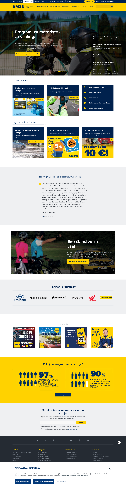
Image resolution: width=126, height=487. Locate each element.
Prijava (81, 423)
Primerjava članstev (71, 456)
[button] (112, 7)
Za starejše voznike (96, 108)
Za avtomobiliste (95, 92)
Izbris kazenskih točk (46, 460)
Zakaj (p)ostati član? (71, 454)
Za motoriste (93, 98)
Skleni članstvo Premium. (79, 262)
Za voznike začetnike (96, 87)
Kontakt (15, 450)
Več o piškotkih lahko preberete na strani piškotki (74, 476)
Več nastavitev (61, 481)
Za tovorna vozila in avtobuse (99, 103)
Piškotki (95, 452)
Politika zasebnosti (97, 454)
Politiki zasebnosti (72, 429)
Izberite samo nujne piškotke (44, 481)
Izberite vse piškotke (22, 481)
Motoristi (42, 454)
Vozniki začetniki (44, 458)
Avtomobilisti (43, 452)
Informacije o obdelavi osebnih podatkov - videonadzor (101, 457)
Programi (42, 450)
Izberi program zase (63, 395)
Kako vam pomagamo (72, 458)
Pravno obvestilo (97, 460)
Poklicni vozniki (44, 456)
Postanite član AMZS (71, 452)
